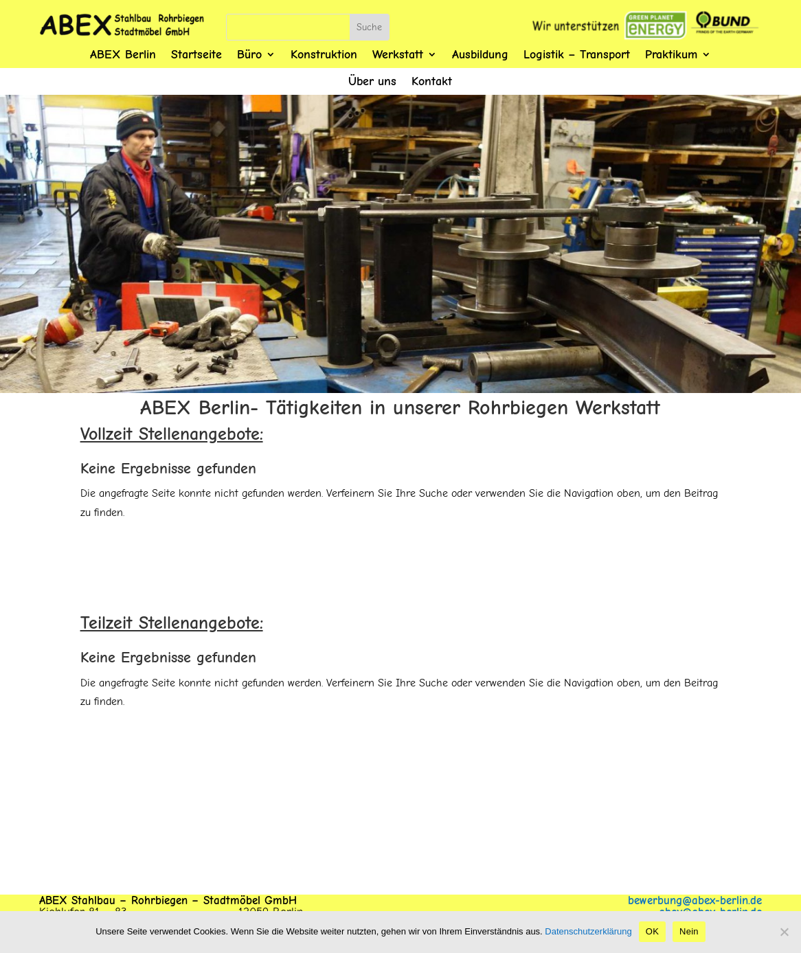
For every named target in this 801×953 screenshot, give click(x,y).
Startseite (196, 54)
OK (652, 931)
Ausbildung (480, 54)
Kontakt (431, 81)
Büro (249, 54)
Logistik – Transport (576, 54)
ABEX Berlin (123, 54)
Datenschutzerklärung (588, 931)
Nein (689, 931)
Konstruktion (324, 54)
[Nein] (784, 932)
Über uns (372, 81)
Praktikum (671, 54)
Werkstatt (397, 54)
